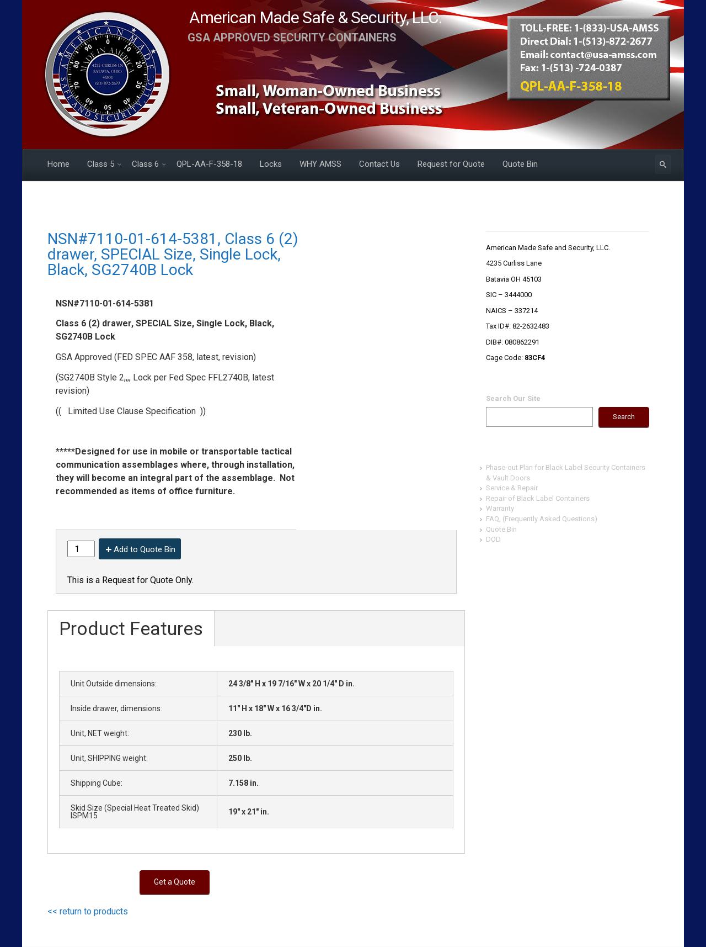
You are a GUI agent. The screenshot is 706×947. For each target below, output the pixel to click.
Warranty (500, 508)
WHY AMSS (320, 164)
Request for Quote (451, 164)
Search (624, 416)
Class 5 (100, 164)
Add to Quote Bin (144, 549)
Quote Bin (520, 164)
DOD (493, 539)
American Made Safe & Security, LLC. (315, 17)
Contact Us (379, 164)
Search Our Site (513, 398)
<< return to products (87, 911)
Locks (271, 164)
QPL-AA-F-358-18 (209, 164)
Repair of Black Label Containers (538, 498)
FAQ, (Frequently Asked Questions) (541, 519)
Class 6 (145, 164)
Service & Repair (512, 488)
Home (58, 164)
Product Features (131, 628)
